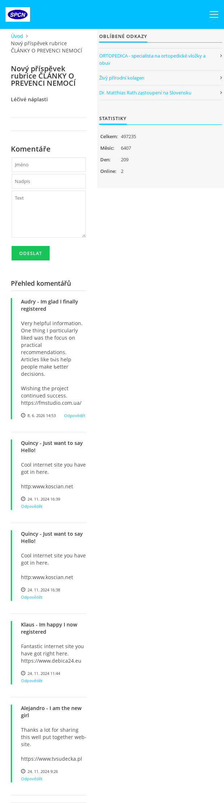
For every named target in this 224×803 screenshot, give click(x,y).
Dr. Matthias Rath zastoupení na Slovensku (145, 92)
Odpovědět (74, 415)
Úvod (17, 36)
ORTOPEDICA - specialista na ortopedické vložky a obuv (152, 59)
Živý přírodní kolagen (121, 78)
